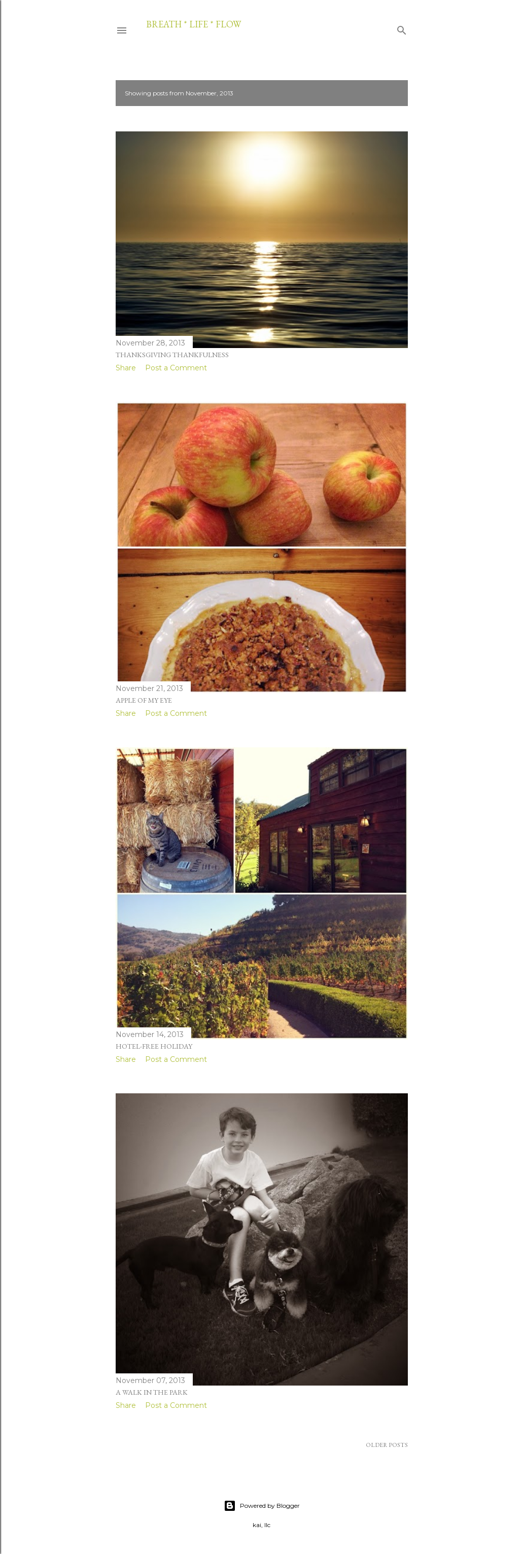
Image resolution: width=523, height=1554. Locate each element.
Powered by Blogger (262, 1506)
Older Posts (387, 1445)
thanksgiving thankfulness (172, 354)
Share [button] (126, 367)
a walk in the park (152, 1392)
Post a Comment (176, 367)
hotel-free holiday (154, 1046)
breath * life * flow (193, 24)
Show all (381, 93)
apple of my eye (144, 700)
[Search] (402, 28)
